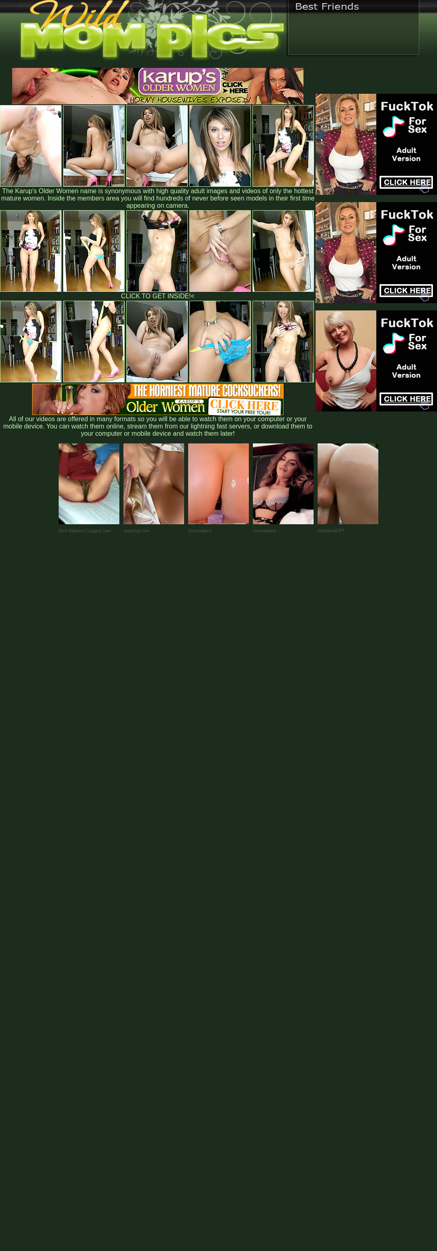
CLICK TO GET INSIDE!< (158, 296)
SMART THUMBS (233, 1082)
